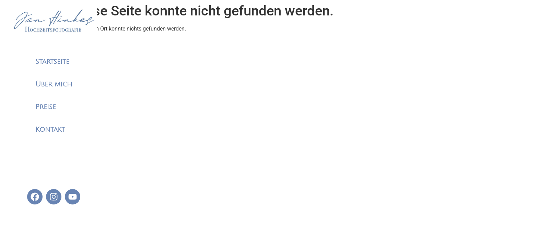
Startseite (52, 62)
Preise (45, 107)
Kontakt (50, 129)
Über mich (53, 84)
